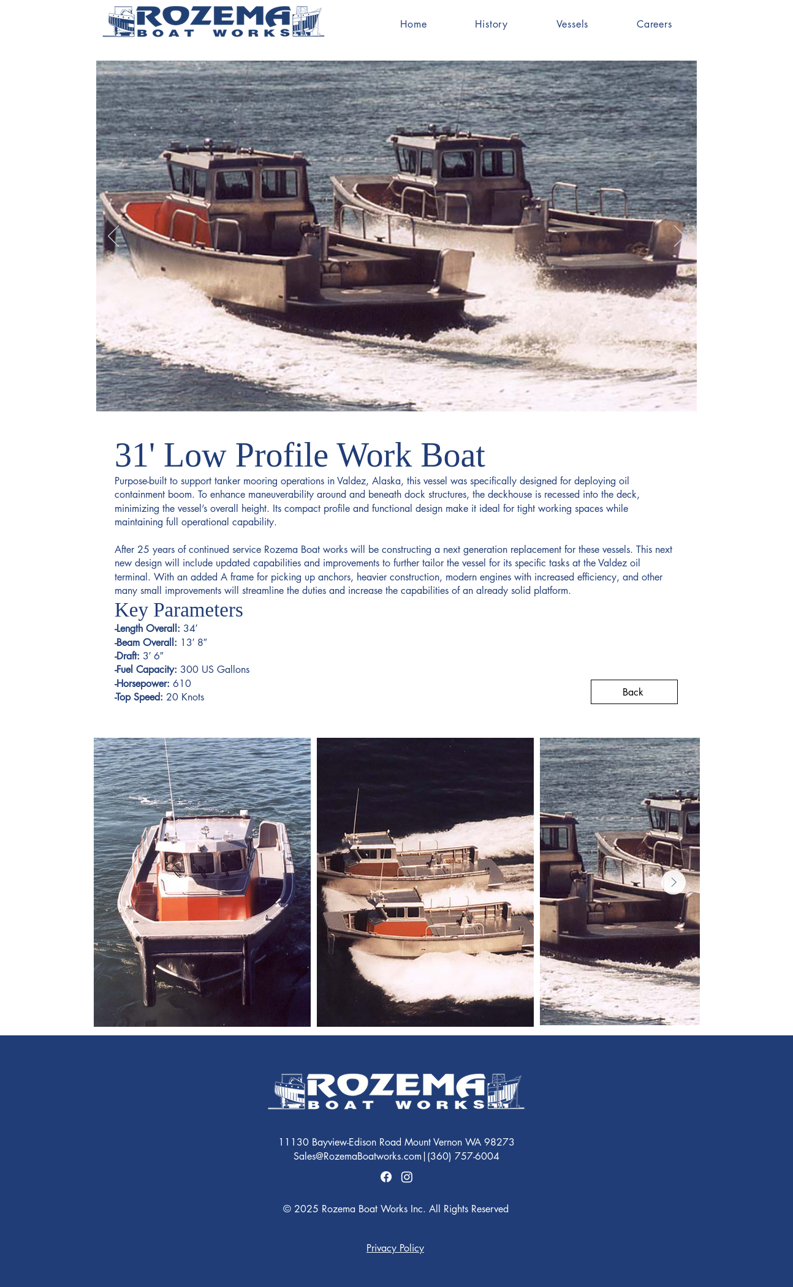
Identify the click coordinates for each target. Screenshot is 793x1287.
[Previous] (113, 237)
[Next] (679, 237)
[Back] (634, 692)
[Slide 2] (396, 394)
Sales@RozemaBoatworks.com (358, 1156)
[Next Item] (673, 882)
